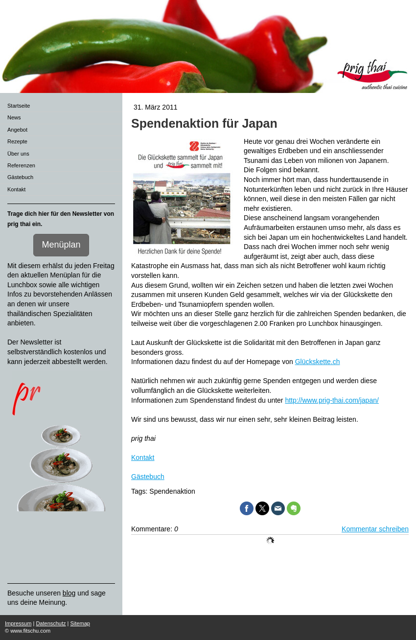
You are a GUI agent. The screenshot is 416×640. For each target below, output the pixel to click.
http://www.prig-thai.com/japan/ (331, 400)
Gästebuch (147, 476)
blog (69, 593)
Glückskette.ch (317, 362)
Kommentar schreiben (375, 529)
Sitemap (80, 623)
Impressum (18, 623)
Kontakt (142, 457)
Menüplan (61, 245)
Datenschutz (51, 623)
